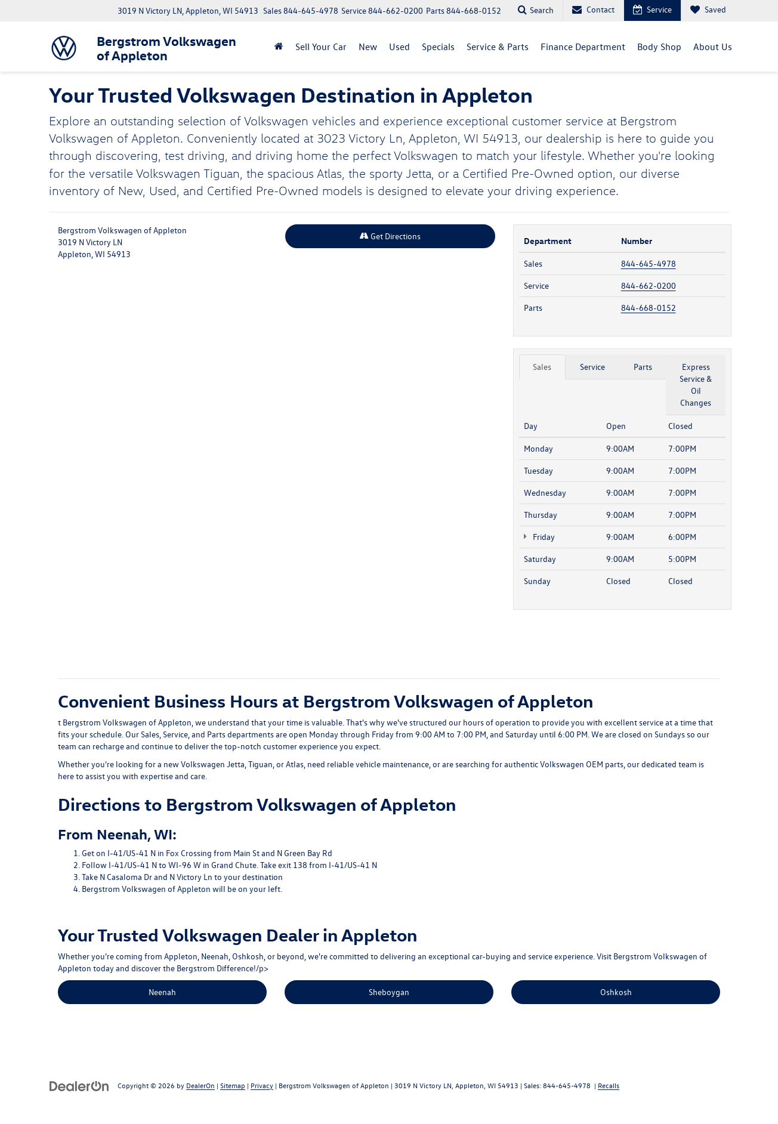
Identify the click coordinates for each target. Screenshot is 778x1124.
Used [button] (399, 47)
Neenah (162, 992)
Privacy (262, 1085)
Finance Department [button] (583, 47)
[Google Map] (276, 436)
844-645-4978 (648, 263)
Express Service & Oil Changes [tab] (696, 384)
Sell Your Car (321, 47)
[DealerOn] (79, 1085)
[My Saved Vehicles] (708, 10)
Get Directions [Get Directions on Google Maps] (390, 236)
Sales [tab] (542, 366)
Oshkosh (616, 992)
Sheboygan (389, 992)
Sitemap (232, 1085)
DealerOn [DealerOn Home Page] (200, 1085)
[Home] (278, 46)
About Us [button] (712, 47)
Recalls (608, 1085)
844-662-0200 (648, 285)
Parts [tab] (643, 366)
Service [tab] (592, 366)
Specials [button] (438, 47)
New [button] (368, 47)
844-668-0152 (648, 307)
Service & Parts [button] (498, 47)
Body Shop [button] (659, 47)
